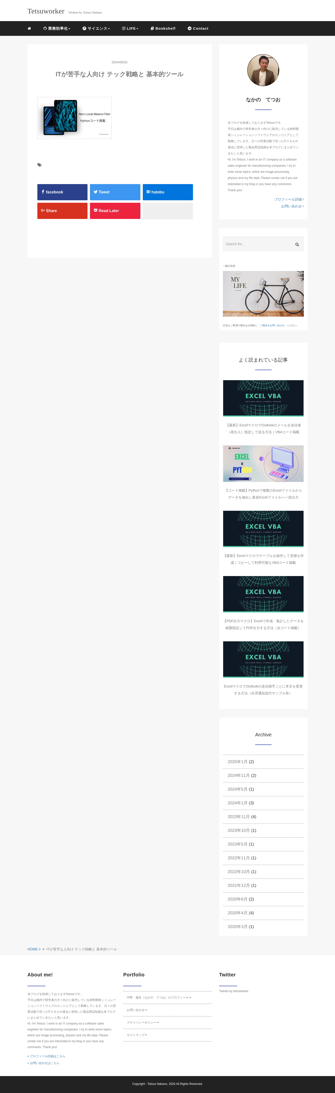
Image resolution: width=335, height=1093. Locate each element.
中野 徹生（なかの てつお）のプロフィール (159, 997)
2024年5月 (238, 789)
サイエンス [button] (96, 28)
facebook (52, 192)
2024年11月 (239, 775)
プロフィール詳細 (289, 199)
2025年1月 (238, 761)
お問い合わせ (292, 206)
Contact (198, 28)
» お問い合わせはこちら (43, 1063)
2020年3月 (238, 926)
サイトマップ (137, 1035)
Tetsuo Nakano (157, 1084)
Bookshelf (163, 28)
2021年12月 (239, 885)
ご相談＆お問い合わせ (272, 325)
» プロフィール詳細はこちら (46, 1056)
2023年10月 (239, 830)
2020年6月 (238, 899)
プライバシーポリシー (143, 1022)
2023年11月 (239, 816)
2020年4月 (238, 913)
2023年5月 (238, 844)
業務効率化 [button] (57, 28)
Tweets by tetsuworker (233, 991)
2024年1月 (238, 803)
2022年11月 (239, 858)
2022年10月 (239, 871)
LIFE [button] (130, 28)
